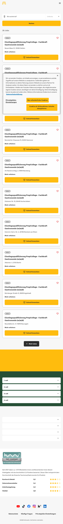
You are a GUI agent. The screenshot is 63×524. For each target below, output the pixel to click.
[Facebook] (28, 506)
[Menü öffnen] (59, 2)
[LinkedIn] (44, 506)
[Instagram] (34, 506)
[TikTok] (23, 506)
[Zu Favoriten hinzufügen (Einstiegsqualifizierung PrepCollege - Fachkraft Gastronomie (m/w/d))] (57, 38)
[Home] (4, 2)
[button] (31, 380)
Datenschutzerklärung (14, 94)
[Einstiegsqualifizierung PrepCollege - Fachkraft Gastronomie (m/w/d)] (31, 43)
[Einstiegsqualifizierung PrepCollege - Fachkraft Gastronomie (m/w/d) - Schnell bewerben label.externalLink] (31, 57)
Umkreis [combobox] (50, 16)
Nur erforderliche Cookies (37, 100)
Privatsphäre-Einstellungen (11, 101)
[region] (31, 93)
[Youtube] (18, 506)
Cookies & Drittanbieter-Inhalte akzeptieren (41, 107)
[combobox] (26, 16)
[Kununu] (39, 506)
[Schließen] (57, 76)
